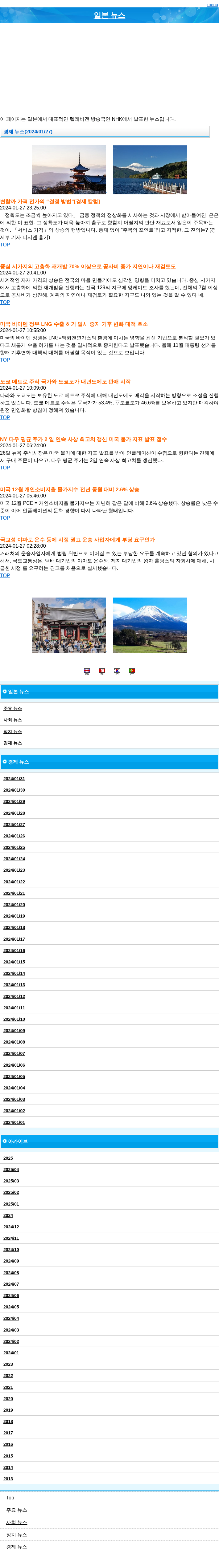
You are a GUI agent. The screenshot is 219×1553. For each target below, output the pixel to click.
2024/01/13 (14, 984)
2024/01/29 (14, 801)
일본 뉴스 (110, 15)
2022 (8, 1375)
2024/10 (11, 1249)
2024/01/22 (14, 881)
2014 (8, 1467)
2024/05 (11, 1306)
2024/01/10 (14, 1019)
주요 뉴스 (12, 708)
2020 (8, 1398)
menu (212, 4)
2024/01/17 (14, 939)
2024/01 (11, 1352)
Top (10, 1497)
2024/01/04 (14, 1087)
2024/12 (11, 1226)
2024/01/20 (14, 904)
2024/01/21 (14, 893)
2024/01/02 (14, 1110)
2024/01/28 (14, 813)
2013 (8, 1478)
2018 (8, 1421)
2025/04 (11, 1169)
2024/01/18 (14, 927)
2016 (8, 1444)
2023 (8, 1364)
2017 (8, 1432)
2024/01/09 (14, 1030)
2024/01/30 (14, 790)
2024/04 (11, 1318)
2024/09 (11, 1261)
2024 (8, 1215)
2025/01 (11, 1204)
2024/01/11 (14, 1007)
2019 (8, 1410)
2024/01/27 (14, 824)
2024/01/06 (14, 1065)
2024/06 (11, 1295)
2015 (8, 1456)
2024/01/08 (14, 1042)
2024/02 (11, 1341)
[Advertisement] (109, 69)
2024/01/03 (14, 1099)
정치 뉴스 (12, 731)
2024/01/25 (14, 847)
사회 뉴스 (12, 719)
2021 (8, 1387)
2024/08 (11, 1272)
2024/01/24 (14, 858)
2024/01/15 (14, 961)
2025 (8, 1158)
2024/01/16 (14, 950)
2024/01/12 (14, 996)
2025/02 (11, 1192)
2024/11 (11, 1238)
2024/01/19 (14, 916)
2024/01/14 (14, 973)
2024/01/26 (14, 835)
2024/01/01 (14, 1122)
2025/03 (11, 1180)
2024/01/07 (14, 1053)
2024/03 (11, 1330)
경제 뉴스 (12, 742)
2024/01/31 (14, 778)
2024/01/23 (14, 870)
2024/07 (11, 1284)
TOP (5, 244)
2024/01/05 (14, 1076)
